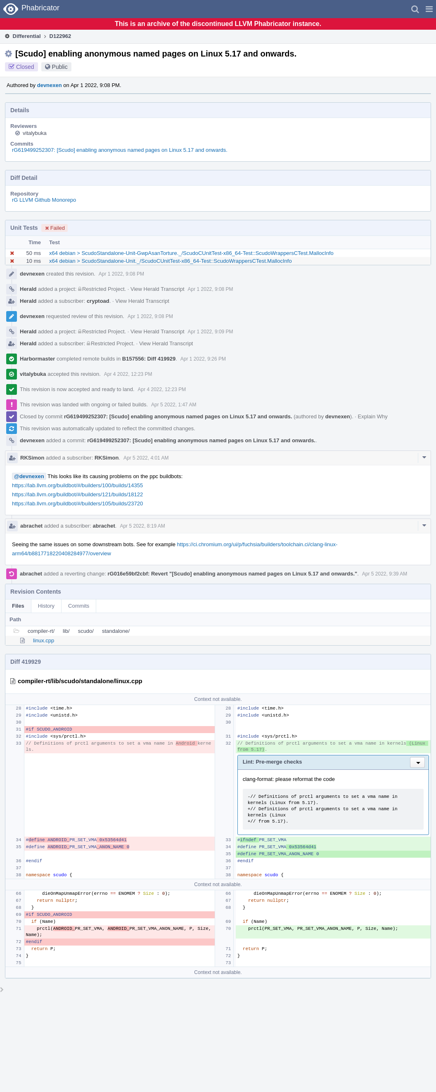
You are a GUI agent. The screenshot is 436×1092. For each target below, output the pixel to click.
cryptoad (98, 301)
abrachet (31, 526)
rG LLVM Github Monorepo (44, 200)
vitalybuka (35, 133)
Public (60, 67)
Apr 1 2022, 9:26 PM (203, 359)
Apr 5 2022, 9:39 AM (384, 574)
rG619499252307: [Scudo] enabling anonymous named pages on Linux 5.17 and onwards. (119, 150)
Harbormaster (37, 359)
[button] (429, 9)
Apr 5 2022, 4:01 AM (145, 458)
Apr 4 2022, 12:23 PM (128, 374)
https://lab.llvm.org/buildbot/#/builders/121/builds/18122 (77, 494)
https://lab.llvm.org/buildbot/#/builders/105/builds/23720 (77, 503)
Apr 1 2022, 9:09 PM (210, 332)
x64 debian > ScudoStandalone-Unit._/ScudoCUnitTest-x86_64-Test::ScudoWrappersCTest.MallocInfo (170, 261)
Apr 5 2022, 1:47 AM (173, 405)
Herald (28, 289)
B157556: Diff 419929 (148, 359)
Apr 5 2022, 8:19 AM (142, 526)
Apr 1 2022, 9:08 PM (121, 274)
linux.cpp (43, 640)
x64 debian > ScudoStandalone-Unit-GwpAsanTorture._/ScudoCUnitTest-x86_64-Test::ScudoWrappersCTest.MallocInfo (191, 253)
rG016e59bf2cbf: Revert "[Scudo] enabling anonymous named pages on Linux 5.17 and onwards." (232, 574)
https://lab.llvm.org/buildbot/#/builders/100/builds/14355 (77, 485)
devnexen (49, 85)
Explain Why (373, 416)
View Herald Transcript (157, 289)
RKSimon (32, 458)
